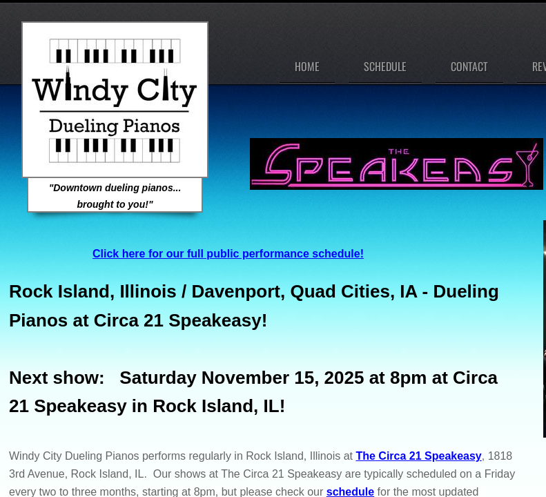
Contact (469, 66)
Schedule (385, 66)
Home (307, 66)
